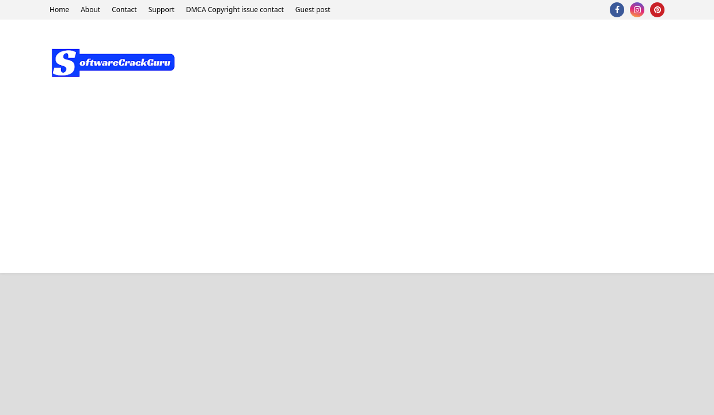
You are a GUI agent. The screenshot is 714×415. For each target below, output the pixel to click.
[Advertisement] (357, 192)
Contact (124, 9)
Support (161, 9)
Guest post (313, 9)
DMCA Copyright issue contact (235, 9)
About (90, 9)
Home (59, 9)
